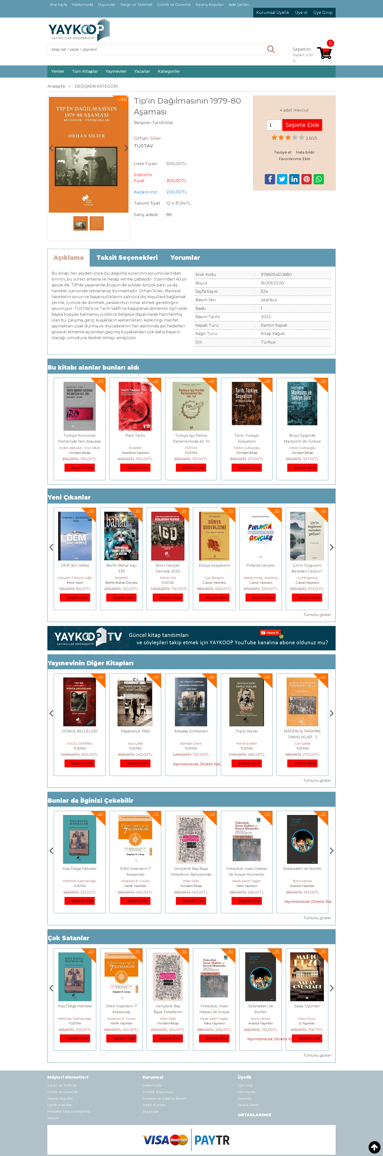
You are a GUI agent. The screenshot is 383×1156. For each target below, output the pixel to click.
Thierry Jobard (75, 578)
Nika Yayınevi (302, 886)
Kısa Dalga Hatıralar (135, 868)
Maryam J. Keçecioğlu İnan (125, 578)
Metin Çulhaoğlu (247, 448)
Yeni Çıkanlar (69, 497)
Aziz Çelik (191, 743)
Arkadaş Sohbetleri (247, 731)
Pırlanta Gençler (307, 565)
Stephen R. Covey (191, 881)
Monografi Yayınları (75, 582)
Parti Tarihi (135, 435)
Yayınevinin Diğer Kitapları (91, 663)
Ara (271, 49)
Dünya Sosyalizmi (261, 565)
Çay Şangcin (260, 578)
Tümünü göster (317, 615)
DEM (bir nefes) (121, 565)
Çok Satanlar (68, 938)
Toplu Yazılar (302, 731)
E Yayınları (79, 886)
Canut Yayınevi (260, 582)
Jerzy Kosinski (80, 881)
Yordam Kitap (80, 453)
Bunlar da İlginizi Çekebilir (90, 800)
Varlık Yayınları (191, 886)
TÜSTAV (191, 448)
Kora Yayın (121, 582)
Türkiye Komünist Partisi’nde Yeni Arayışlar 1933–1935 (79, 441)
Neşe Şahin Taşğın (302, 881)
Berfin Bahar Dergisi (168, 582)
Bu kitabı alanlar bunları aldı (93, 367)
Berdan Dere (246, 743)
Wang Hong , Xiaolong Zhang (313, 578)
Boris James (307, 1019)
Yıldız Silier (246, 881)
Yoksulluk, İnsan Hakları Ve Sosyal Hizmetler (261, 1012)
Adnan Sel (214, 578)
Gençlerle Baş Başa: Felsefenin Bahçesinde (214, 1012)
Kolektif (135, 448)
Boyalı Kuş (80, 868)
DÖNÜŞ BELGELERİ (135, 731)
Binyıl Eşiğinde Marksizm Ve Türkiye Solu (302, 441)
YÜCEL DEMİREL (135, 743)
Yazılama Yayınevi (135, 453)
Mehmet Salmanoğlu (135, 881)
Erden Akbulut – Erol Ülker (79, 448)
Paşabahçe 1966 (191, 731)
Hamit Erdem (302, 743)
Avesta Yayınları (307, 1023)
